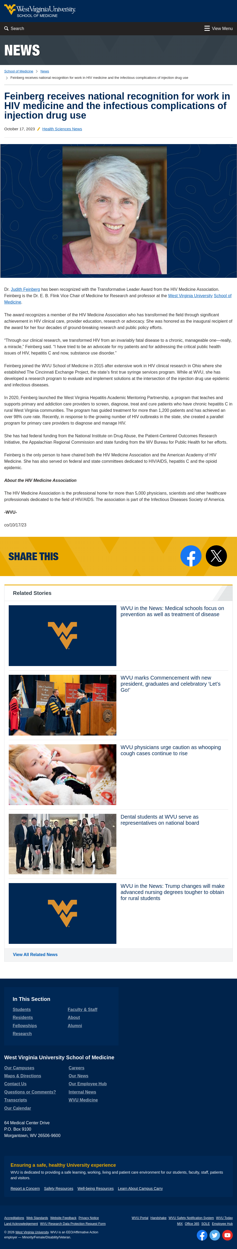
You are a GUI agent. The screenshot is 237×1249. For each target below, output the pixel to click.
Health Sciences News (62, 129)
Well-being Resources (96, 1188)
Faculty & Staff (82, 1009)
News (22, 50)
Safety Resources (59, 1188)
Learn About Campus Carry (140, 1188)
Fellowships (25, 1025)
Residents (23, 1017)
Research (22, 1033)
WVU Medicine (83, 1100)
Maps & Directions (22, 1076)
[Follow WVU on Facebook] (202, 1235)
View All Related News (35, 954)
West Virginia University (190, 295)
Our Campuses (19, 1068)
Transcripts (15, 1100)
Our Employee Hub (88, 1084)
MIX (180, 1224)
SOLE (205, 1224)
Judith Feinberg (25, 289)
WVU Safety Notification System (191, 1218)
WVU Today (224, 1218)
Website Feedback (63, 1218)
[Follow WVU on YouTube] (227, 1235)
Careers (77, 1068)
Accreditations (14, 1218)
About (74, 1017)
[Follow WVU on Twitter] (214, 1235)
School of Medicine (18, 71)
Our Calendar (17, 1108)
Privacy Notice (89, 1218)
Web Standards (37, 1218)
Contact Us (15, 1084)
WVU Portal (140, 1218)
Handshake (159, 1218)
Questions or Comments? (30, 1092)
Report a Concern (25, 1188)
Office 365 (192, 1224)
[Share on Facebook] (191, 556)
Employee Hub (222, 1224)
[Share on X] (216, 556)
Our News (79, 1076)
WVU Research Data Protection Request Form (73, 1224)
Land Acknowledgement (21, 1224)
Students (22, 1009)
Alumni (75, 1025)
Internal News (82, 1092)
